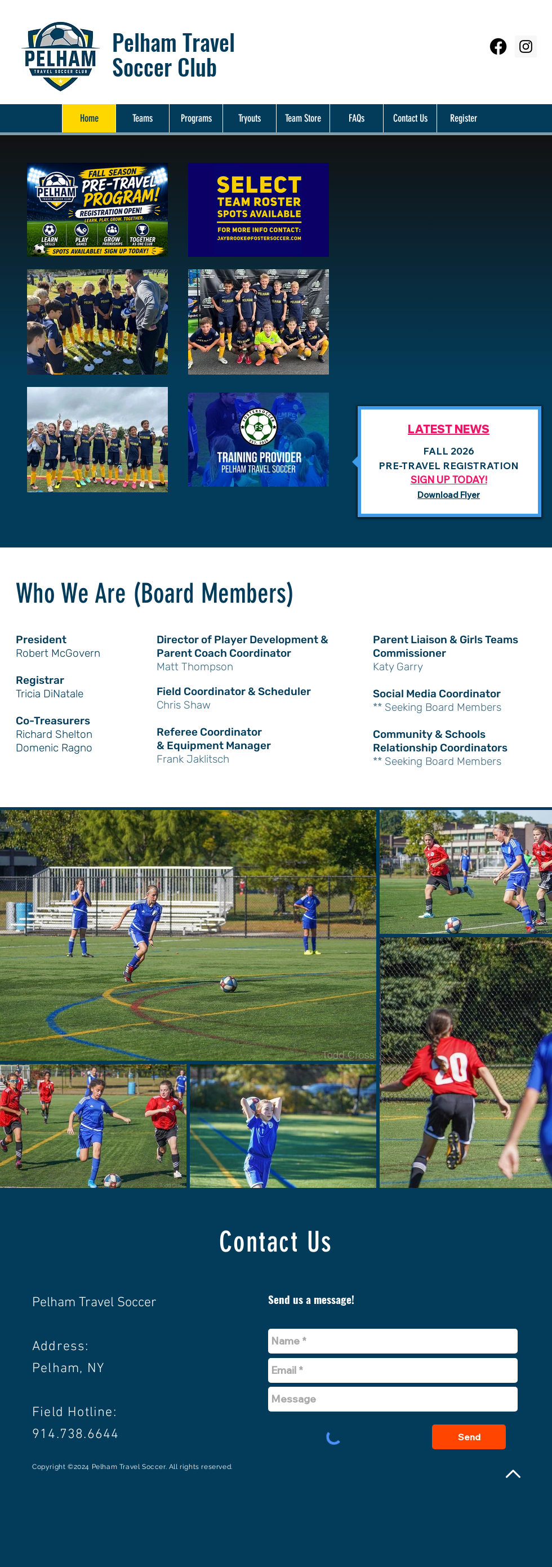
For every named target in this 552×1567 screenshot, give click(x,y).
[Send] (469, 1436)
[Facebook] (498, 46)
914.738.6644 (75, 1435)
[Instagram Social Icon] (526, 46)
